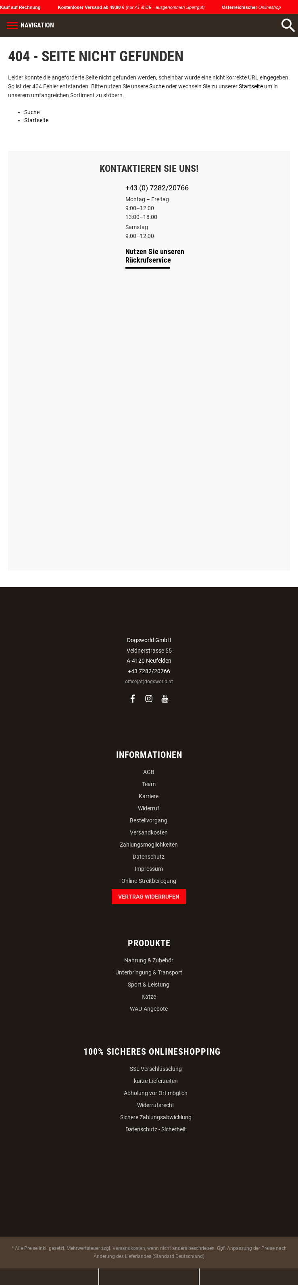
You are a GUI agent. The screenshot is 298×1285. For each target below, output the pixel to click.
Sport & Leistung (148, 984)
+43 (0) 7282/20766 (157, 188)
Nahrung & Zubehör (148, 960)
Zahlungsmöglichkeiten (149, 844)
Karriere (148, 796)
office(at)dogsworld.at (149, 681)
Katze (149, 996)
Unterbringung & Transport (148, 972)
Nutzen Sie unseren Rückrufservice (155, 255)
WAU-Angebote (149, 1008)
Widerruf (148, 808)
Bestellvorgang (148, 820)
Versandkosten (149, 832)
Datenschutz (149, 856)
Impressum (149, 869)
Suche (157, 86)
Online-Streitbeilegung (148, 881)
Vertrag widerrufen (148, 896)
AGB (148, 772)
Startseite (251, 86)
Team (149, 784)
